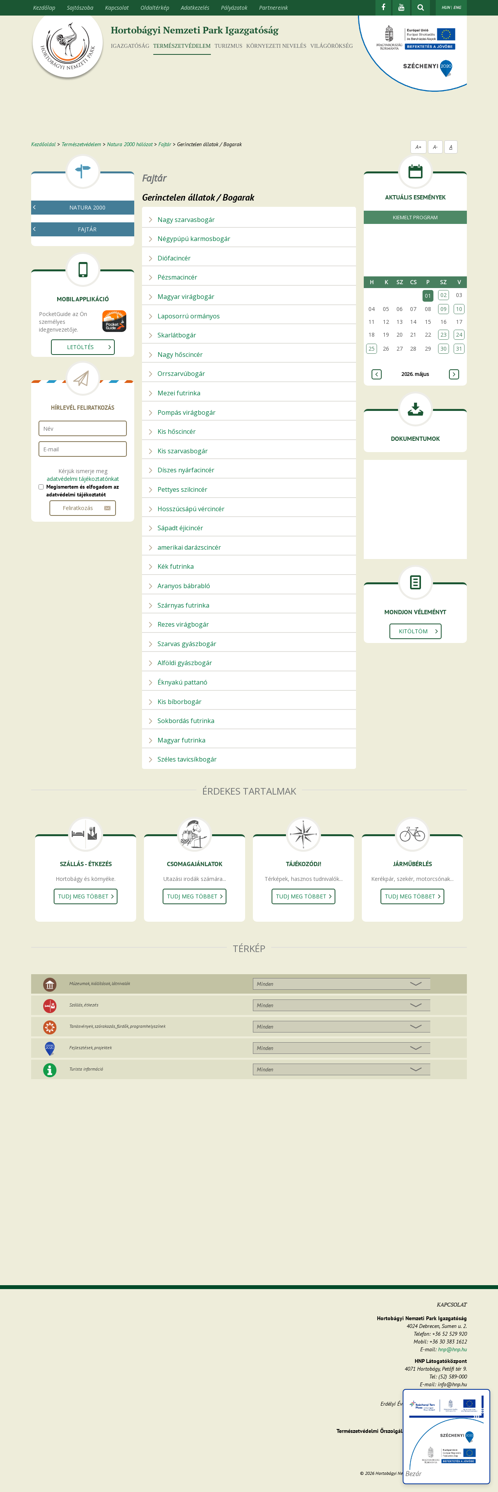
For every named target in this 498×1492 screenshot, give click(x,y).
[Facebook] (383, 7)
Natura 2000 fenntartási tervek (85, 233)
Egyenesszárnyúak (72, 362)
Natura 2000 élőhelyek (75, 242)
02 (443, 295)
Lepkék (59, 380)
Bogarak (61, 371)
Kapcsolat (117, 7)
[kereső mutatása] (420, 7)
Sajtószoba (80, 7)
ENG (457, 7)
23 (443, 334)
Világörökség (331, 46)
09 (443, 309)
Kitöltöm (413, 631)
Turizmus (229, 46)
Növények (59, 296)
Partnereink (273, 7)
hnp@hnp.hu (452, 1349)
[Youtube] (401, 7)
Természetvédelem (182, 46)
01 (428, 295)
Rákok (58, 324)
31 (459, 348)
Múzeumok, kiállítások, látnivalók (99, 983)
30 (443, 348)
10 (459, 309)
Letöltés (80, 510)
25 (371, 348)
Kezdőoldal (43, 144)
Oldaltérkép (154, 7)
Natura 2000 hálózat (130, 144)
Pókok (58, 334)
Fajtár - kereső (65, 252)
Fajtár (164, 144)
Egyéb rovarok (68, 390)
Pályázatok (234, 7)
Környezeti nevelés (276, 46)
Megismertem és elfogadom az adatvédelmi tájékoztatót (82, 653)
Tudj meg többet (83, 896)
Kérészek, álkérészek (75, 343)
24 (459, 334)
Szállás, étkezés (83, 1005)
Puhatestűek (66, 315)
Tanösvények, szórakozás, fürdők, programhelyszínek (117, 1026)
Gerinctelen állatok (70, 306)
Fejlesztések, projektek (90, 1047)
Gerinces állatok (67, 399)
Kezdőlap (44, 7)
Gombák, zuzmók (69, 287)
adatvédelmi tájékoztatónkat (83, 641)
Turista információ (86, 1069)
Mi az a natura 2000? (73, 224)
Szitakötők (63, 352)
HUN (446, 7)
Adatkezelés (195, 7)
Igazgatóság (130, 46)
